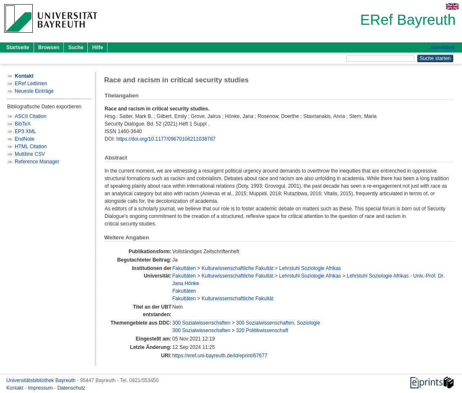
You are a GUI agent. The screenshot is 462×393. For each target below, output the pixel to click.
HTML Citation (31, 146)
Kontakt (15, 388)
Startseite (17, 47)
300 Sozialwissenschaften (201, 323)
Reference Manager (37, 162)
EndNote (24, 139)
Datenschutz (71, 388)
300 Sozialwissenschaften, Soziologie (278, 323)
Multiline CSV (30, 154)
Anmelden (442, 47)
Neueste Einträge (34, 91)
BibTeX (23, 124)
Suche (75, 47)
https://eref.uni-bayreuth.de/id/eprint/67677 (219, 356)
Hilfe (97, 47)
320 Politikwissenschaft (262, 330)
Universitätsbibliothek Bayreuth (41, 380)
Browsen (49, 47)
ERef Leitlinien (31, 83)
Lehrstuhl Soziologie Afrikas (310, 268)
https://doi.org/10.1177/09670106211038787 (165, 139)
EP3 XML (25, 131)
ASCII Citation (30, 116)
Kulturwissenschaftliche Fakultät (237, 268)
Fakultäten (184, 268)
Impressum (41, 388)
